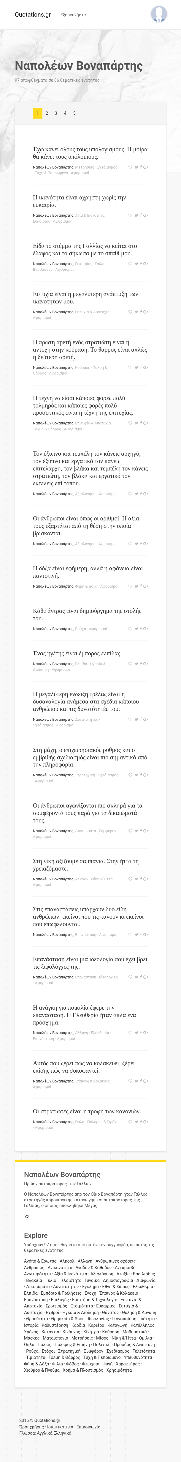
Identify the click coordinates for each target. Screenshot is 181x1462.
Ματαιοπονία (55, 1338)
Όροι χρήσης (31, 1427)
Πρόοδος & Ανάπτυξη (134, 1344)
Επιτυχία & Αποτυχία (93, 423)
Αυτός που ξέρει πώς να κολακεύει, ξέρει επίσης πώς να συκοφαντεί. (84, 1067)
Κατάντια (50, 1331)
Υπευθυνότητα (138, 1357)
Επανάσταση (85, 934)
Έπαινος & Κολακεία (92, 1081)
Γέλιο (50, 1280)
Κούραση (82, 367)
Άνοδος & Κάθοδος (93, 1267)
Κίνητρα (91, 1331)
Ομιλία (145, 1338)
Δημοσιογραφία (118, 1280)
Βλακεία (34, 1280)
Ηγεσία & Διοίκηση (81, 1312)
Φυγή (108, 1364)
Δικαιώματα (85, 831)
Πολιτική (102, 1344)
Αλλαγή (81, 1032)
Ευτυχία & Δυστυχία (92, 312)
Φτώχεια (90, 1364)
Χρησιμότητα (119, 1370)
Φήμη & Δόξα (86, 586)
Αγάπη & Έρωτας (40, 1261)
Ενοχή (90, 1293)
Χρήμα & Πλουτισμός (83, 1370)
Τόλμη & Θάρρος (47, 429)
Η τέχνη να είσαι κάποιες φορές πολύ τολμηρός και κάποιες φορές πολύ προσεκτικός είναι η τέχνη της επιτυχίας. (83, 405)
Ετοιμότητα (82, 1306)
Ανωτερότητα (37, 1274)
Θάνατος (110, 1312)
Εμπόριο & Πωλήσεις (61, 1293)
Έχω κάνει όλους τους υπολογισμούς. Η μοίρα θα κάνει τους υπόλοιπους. (90, 153)
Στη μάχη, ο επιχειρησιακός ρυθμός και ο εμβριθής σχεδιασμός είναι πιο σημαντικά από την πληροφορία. (90, 757)
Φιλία (57, 1364)
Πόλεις (45, 1344)
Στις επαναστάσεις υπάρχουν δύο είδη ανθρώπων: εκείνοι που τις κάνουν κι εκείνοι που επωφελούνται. (88, 916)
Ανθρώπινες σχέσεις (116, 1261)
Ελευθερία (100, 1032)
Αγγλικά (44, 1433)
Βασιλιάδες (43, 269)
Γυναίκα (92, 1280)
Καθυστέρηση (55, 1325)
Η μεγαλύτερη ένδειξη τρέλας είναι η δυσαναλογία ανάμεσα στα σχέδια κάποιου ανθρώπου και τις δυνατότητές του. (86, 701)
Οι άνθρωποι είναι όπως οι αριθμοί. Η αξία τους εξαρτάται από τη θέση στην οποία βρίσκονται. (86, 525)
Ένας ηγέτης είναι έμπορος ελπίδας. (77, 653)
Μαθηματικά (135, 1331)
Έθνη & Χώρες (116, 1286)
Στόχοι (48, 1351)
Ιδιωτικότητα (60, 1427)
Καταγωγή (117, 1325)
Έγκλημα (90, 1286)
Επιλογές (60, 1299)
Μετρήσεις (84, 167)
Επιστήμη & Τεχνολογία (94, 1299)
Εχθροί (52, 1312)
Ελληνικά (62, 1433)
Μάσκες (31, 1338)
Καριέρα (96, 1325)
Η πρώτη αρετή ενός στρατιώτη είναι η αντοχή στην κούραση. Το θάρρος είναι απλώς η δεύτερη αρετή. (90, 349)
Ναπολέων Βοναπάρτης (53, 167)
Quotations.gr (33, 14)
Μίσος (102, 1338)
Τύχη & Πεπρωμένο (51, 173)
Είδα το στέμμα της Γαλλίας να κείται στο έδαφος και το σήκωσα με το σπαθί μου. (85, 249)
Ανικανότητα (60, 1267)
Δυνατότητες (86, 719)
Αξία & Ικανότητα (89, 215)
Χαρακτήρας (128, 1364)
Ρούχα (80, 629)
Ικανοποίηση (124, 1318)
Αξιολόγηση (85, 494)
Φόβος (72, 1364)
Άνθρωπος (34, 1267)
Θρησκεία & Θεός (68, 1318)
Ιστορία (31, 1325)
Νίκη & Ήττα (101, 879)
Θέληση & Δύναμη (139, 1312)
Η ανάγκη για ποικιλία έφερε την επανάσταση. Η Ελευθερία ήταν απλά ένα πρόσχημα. (84, 1015)
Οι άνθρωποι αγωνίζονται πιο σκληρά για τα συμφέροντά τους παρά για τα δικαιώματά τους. (87, 813)
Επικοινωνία (89, 1427)
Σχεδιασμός (107, 167)
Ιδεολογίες (108, 977)
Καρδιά (78, 1325)
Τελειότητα (144, 1351)
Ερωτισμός (56, 1306)
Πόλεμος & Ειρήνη (103, 1122)
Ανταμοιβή (125, 1267)
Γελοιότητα (70, 1280)
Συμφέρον (107, 831)
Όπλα (99, 264)
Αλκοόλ (81, 879)
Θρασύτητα (37, 1318)
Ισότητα (147, 1318)
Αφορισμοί (80, 173)
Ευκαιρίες (41, 221)
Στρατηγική (85, 775)
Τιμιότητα (35, 1357)
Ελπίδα (81, 664)
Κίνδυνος (71, 1331)
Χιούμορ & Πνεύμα (42, 1370)
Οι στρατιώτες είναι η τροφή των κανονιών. (87, 1111)
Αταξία (123, 1274)
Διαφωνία (146, 1280)
